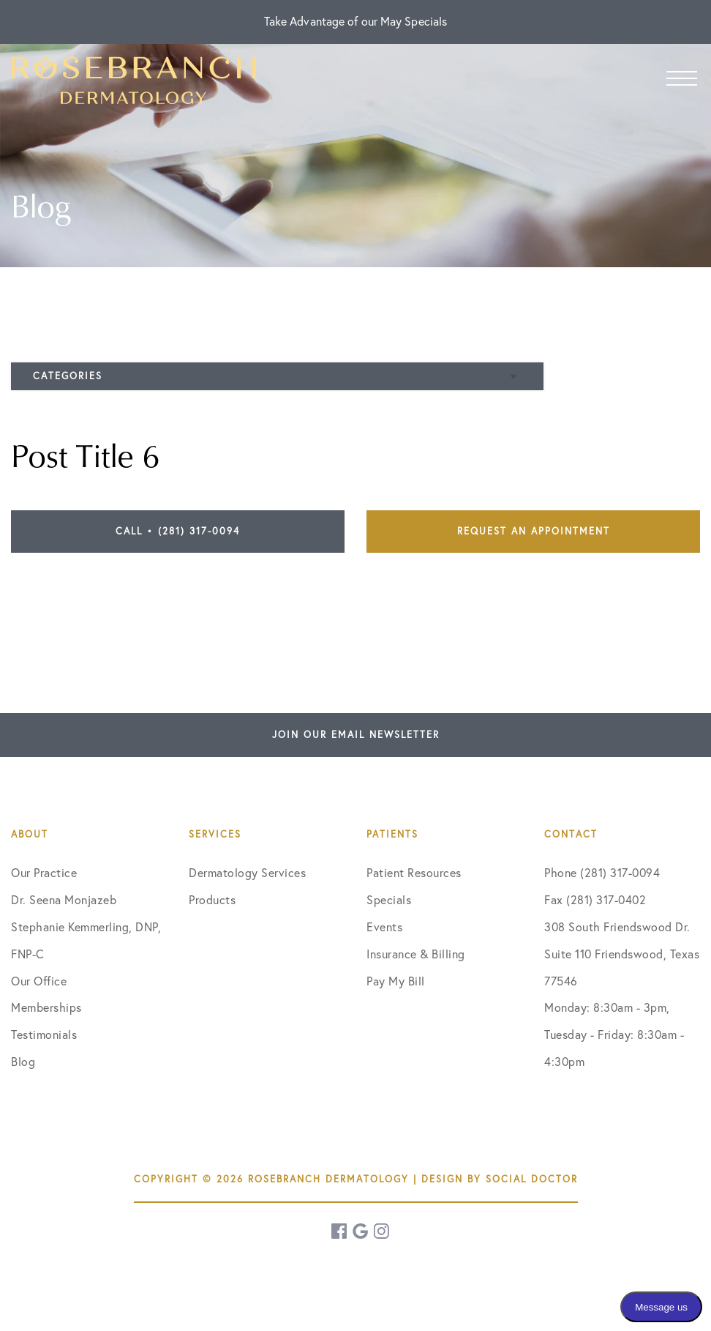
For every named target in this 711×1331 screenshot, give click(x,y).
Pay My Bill (395, 981)
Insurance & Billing (415, 954)
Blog (23, 1061)
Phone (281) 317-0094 (602, 872)
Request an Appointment (533, 531)
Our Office (39, 981)
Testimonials (44, 1034)
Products (212, 899)
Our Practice (44, 872)
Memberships (46, 1007)
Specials (388, 899)
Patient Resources (414, 872)
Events (384, 927)
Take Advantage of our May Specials (355, 21)
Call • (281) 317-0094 (178, 531)
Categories (67, 375)
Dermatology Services (247, 872)
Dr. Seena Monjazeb (63, 899)
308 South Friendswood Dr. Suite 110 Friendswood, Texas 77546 (621, 954)
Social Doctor (532, 1179)
